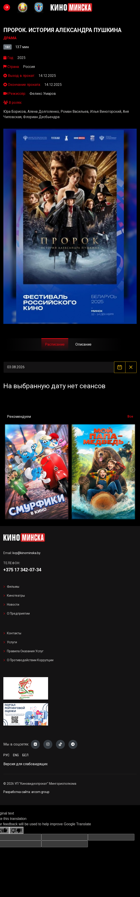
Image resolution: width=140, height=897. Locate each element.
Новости (13, 604)
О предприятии (18, 613)
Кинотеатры (16, 595)
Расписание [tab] (55, 344)
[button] (132, 469)
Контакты (14, 633)
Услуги (12, 642)
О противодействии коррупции (30, 660)
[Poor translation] (16, 830)
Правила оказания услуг (25, 651)
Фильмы (13, 586)
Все (130, 416)
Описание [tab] (83, 344)
